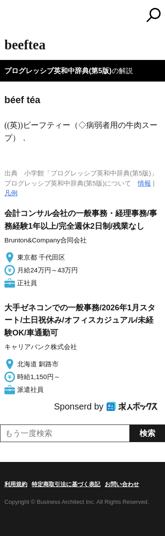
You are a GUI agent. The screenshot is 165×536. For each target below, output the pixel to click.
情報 (144, 183)
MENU (11, 16)
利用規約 (15, 484)
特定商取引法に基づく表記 (66, 484)
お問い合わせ (122, 484)
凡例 (11, 193)
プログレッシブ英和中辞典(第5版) (58, 70)
